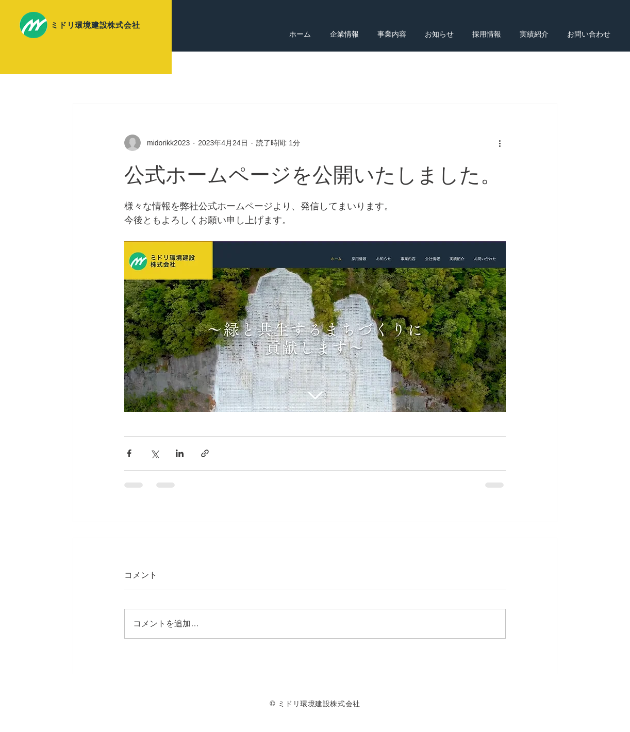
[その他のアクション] (499, 143)
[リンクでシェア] (205, 453)
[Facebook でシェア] (129, 453)
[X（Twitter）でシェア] (154, 453)
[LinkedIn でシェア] (180, 453)
